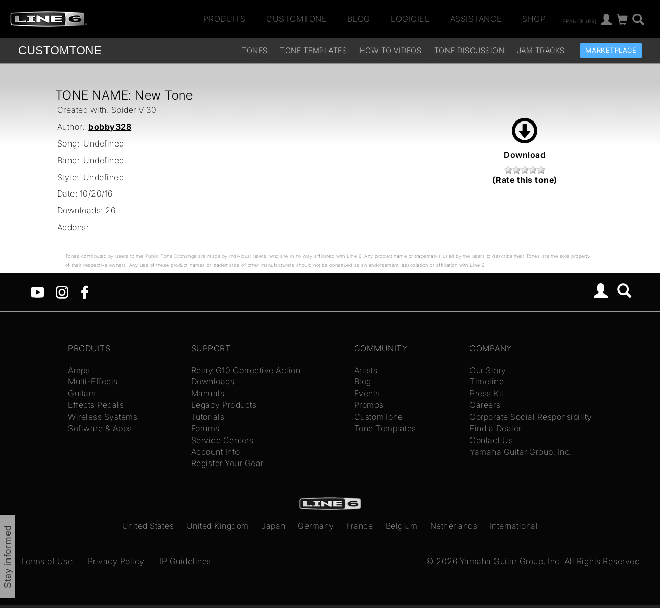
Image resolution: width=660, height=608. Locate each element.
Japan (273, 526)
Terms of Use (46, 561)
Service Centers (222, 440)
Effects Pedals (96, 405)
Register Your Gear (227, 463)
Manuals (208, 393)
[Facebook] (85, 291)
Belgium (402, 526)
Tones (255, 50)
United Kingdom (217, 526)
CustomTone (296, 19)
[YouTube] (38, 291)
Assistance (476, 19)
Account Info (215, 452)
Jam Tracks (541, 50)
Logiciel (410, 19)
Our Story (487, 370)
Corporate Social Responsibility (530, 416)
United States (148, 526)
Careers (485, 405)
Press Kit (486, 393)
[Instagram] (62, 291)
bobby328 (109, 126)
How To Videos (391, 50)
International (514, 526)
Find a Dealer (495, 428)
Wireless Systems (102, 416)
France (359, 526)
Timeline (486, 381)
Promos (369, 405)
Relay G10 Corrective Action (246, 370)
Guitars (82, 393)
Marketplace (611, 50)
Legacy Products (224, 405)
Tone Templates (313, 50)
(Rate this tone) (524, 180)
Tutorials (208, 416)
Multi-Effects (93, 381)
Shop (534, 19)
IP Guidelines (185, 561)
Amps (79, 370)
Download (525, 139)
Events (367, 393)
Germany (316, 526)
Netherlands (454, 526)
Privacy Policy (116, 561)
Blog (358, 19)
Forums (205, 428)
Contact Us (491, 440)
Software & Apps (100, 428)
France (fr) (579, 21)
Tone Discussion (469, 50)
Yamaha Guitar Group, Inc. (520, 452)
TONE (60, 50)
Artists (366, 370)
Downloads (213, 381)
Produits (224, 19)
